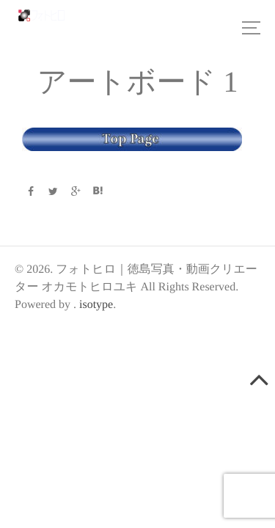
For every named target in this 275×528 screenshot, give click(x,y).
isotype (96, 304)
